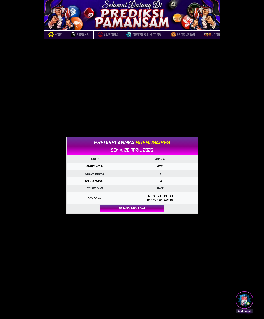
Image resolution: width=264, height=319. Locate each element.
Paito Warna (183, 35)
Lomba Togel (217, 35)
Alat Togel (244, 311)
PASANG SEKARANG (132, 208)
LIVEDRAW (108, 35)
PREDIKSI (80, 35)
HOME (55, 35)
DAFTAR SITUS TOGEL (144, 35)
